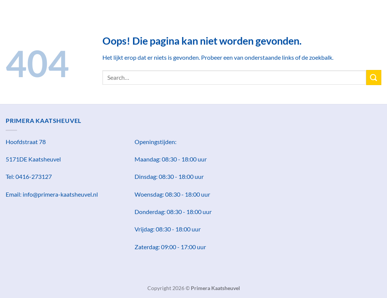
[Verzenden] (373, 77)
